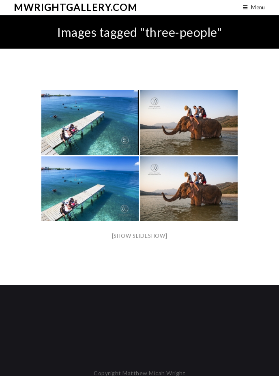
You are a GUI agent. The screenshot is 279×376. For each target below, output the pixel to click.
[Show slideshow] (139, 236)
